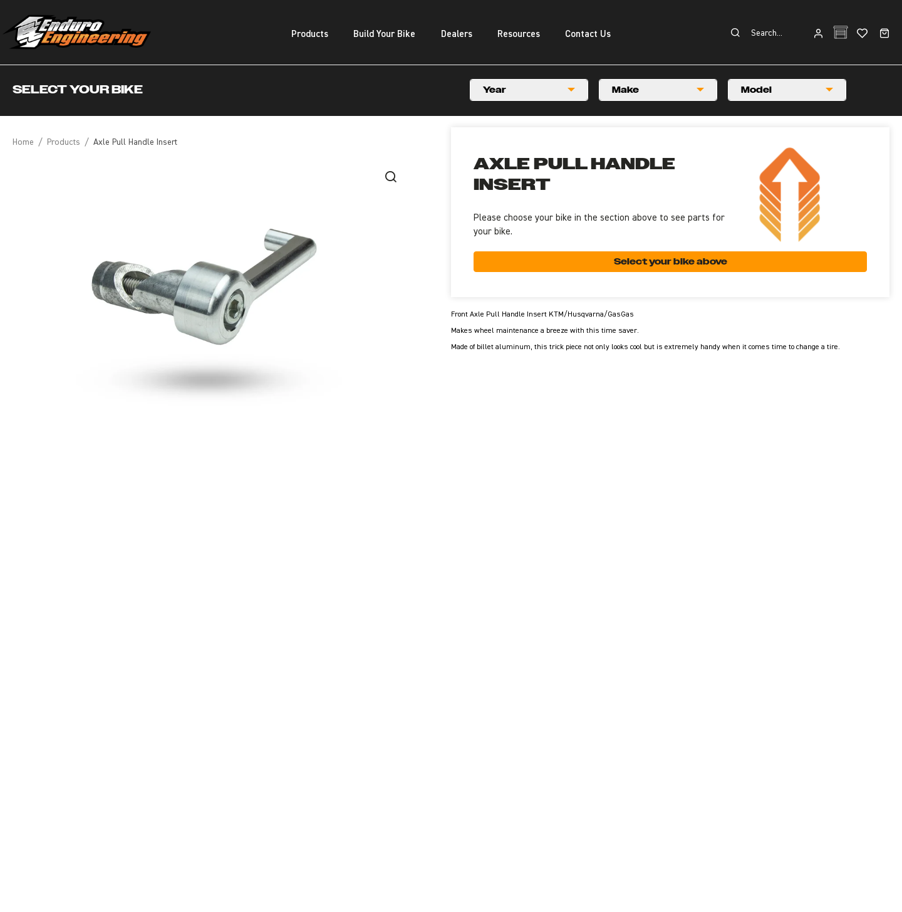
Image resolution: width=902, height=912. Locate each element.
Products (63, 142)
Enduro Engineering (76, 32)
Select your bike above (670, 262)
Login (818, 34)
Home (23, 142)
